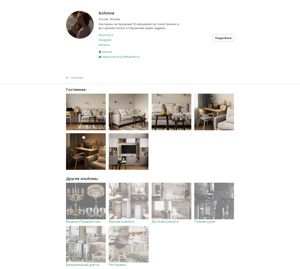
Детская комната (165, 221)
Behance (104, 45)
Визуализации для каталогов (88, 264)
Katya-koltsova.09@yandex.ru (119, 57)
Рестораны (117, 264)
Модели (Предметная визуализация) (94, 221)
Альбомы (74, 77)
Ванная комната (121, 221)
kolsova (105, 52)
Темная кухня (204, 221)
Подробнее (223, 38)
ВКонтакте (106, 35)
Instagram (105, 40)
